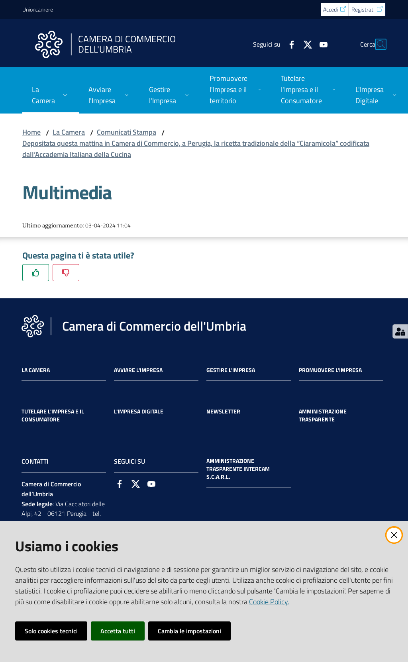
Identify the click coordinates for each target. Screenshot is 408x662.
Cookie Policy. (269, 601)
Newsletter (223, 411)
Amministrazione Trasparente (323, 415)
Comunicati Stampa (126, 132)
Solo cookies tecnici (51, 631)
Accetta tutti (117, 631)
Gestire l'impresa (230, 370)
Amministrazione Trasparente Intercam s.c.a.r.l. (238, 469)
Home (31, 132)
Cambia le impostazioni (189, 631)
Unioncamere (37, 9)
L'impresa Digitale (138, 411)
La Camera (69, 132)
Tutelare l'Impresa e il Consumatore (53, 415)
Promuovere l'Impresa (330, 370)
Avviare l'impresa (138, 370)
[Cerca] (376, 44)
